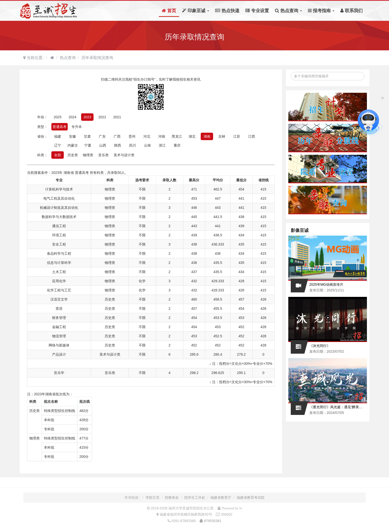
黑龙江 (177, 136)
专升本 (76, 127)
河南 (161, 136)
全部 (57, 155)
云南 (147, 145)
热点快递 (227, 10)
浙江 (162, 145)
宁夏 (87, 145)
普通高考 (59, 127)
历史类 (72, 155)
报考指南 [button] (321, 10)
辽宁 (57, 145)
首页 (169, 10)
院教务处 (172, 497)
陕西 (117, 145)
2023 (87, 117)
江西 (251, 136)
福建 (57, 136)
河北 (146, 136)
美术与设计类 (124, 155)
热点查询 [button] (288, 10)
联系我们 (351, 10)
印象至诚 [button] (195, 10)
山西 (102, 145)
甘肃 (87, 136)
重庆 (177, 145)
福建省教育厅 (220, 497)
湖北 (192, 136)
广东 (102, 136)
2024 (72, 117)
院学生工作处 (194, 497)
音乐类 (103, 155)
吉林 (221, 136)
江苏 (236, 136)
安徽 (72, 136)
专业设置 (257, 10)
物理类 (88, 155)
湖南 (206, 136)
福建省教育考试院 (250, 497)
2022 (102, 117)
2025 (58, 117)
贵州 (132, 136)
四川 (132, 145)
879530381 (212, 521)
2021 (117, 117)
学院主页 (153, 497)
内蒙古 (72, 145)
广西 (117, 136)
